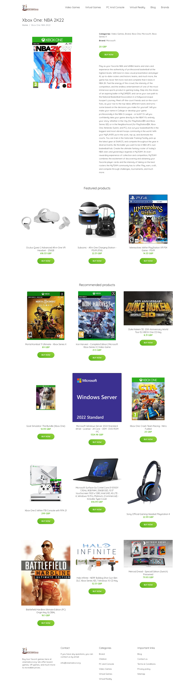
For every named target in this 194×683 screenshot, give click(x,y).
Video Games (72, 8)
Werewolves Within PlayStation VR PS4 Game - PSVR (148, 250)
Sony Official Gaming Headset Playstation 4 (148, 515)
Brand (128, 35)
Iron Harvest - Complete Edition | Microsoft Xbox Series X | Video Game (97, 347)
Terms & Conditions (146, 665)
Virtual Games (93, 8)
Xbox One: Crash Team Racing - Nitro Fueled (148, 429)
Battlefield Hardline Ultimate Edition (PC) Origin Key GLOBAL (46, 612)
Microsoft (146, 35)
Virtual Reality (137, 8)
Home (25, 26)
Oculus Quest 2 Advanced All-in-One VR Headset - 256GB (45, 250)
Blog (153, 8)
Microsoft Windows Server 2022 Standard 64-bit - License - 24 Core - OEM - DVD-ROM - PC (97, 430)
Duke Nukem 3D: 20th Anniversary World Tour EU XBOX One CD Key (148, 332)
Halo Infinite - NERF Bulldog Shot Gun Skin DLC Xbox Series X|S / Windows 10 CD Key (97, 580)
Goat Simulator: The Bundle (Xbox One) (45, 427)
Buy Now (109, 56)
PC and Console (115, 8)
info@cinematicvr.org (71, 664)
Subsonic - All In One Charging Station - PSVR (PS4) (97, 250)
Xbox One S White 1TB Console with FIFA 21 (46, 512)
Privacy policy (143, 670)
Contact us (142, 660)
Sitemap (141, 675)
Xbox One (136, 35)
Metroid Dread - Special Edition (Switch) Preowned (148, 574)
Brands (165, 8)
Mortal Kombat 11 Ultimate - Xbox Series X (45, 345)
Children (103, 660)
